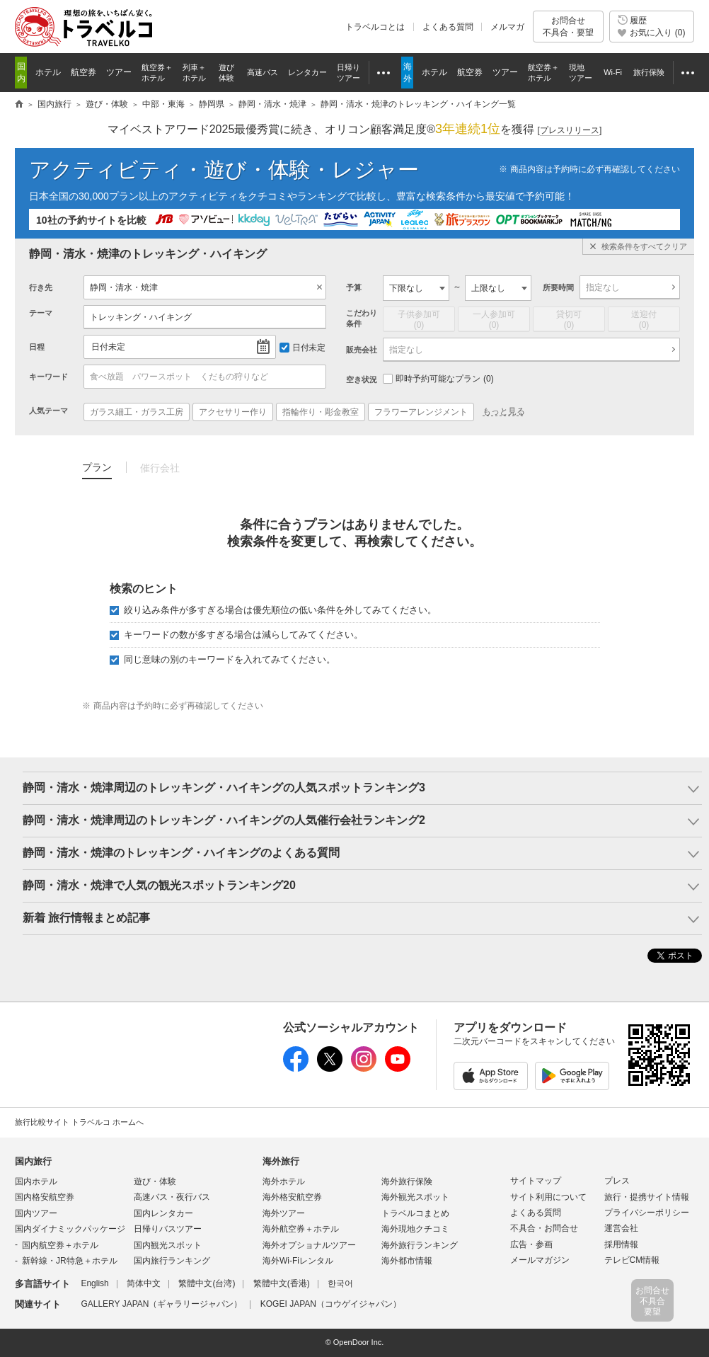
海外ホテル (284, 1181)
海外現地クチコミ (415, 1229)
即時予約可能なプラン (438, 379)
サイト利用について (548, 1197)
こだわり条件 (361, 318)
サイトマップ (535, 1181)
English (94, 1283)
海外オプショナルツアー (309, 1245)
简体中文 (144, 1283)
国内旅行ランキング (172, 1261)
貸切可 (569, 320)
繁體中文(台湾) (206, 1283)
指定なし (603, 287)
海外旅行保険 (406, 1181)
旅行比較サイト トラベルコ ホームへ (79, 1122)
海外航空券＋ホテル (301, 1229)
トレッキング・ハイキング (141, 317)
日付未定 (108, 347)
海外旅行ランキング (419, 1245)
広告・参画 (531, 1244)
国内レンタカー (163, 1213)
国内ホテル (36, 1181)
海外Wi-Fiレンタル (298, 1261)
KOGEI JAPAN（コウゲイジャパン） (330, 1304)
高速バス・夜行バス (172, 1197)
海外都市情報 (406, 1261)
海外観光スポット (415, 1197)
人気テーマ (48, 410)
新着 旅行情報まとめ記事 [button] (86, 918)
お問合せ (568, 27)
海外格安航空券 (292, 1197)
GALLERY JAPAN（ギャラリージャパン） (161, 1304)
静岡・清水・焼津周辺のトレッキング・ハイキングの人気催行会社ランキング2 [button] (224, 820)
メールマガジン (540, 1260)
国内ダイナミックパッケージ (70, 1229)
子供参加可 (419, 320)
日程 (37, 347)
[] (570, 130)
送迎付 (644, 320)
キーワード (48, 376)
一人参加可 (494, 320)
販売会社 (361, 349)
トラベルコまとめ (415, 1213)
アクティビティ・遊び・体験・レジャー (224, 169)
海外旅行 (281, 1161)
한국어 (340, 1283)
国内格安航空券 (44, 1197)
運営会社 (621, 1228)
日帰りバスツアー (168, 1229)
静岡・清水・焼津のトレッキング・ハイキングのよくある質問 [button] (181, 853)
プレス (617, 1181)
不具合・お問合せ (544, 1228)
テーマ (40, 313)
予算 (354, 287)
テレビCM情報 (632, 1260)
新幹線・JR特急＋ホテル (69, 1261)
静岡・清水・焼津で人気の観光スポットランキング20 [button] (159, 885)
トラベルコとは (375, 27)
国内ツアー (36, 1213)
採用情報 (621, 1244)
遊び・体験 (155, 1181)
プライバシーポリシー (646, 1213)
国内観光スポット (168, 1245)
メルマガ (507, 27)
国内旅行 (33, 1161)
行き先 (40, 287)
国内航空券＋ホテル (60, 1245)
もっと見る (504, 411)
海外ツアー (284, 1213)
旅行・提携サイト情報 (646, 1197)
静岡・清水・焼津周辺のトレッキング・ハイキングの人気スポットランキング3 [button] (224, 787)
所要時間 (558, 287)
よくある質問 (447, 27)
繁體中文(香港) (281, 1283)
